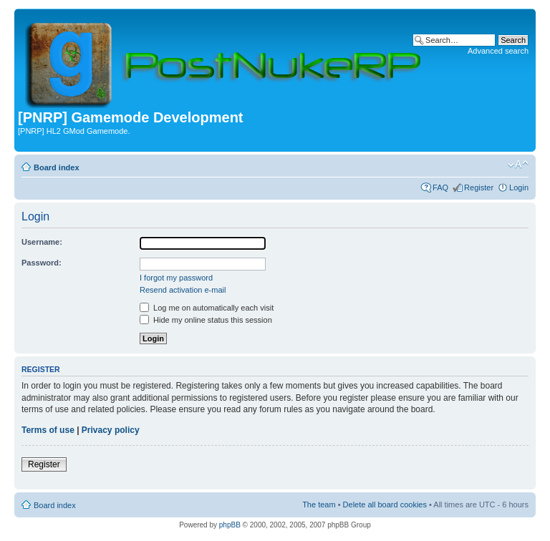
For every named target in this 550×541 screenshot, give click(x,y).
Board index (56, 167)
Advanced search (498, 51)
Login (519, 187)
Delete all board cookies (385, 504)
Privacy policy (111, 430)
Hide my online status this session (206, 320)
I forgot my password (176, 277)
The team (318, 504)
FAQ (440, 187)
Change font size (518, 164)
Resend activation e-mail (183, 290)
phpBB (230, 525)
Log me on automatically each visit (207, 307)
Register (478, 187)
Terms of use (47, 430)
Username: (41, 242)
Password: (41, 262)
